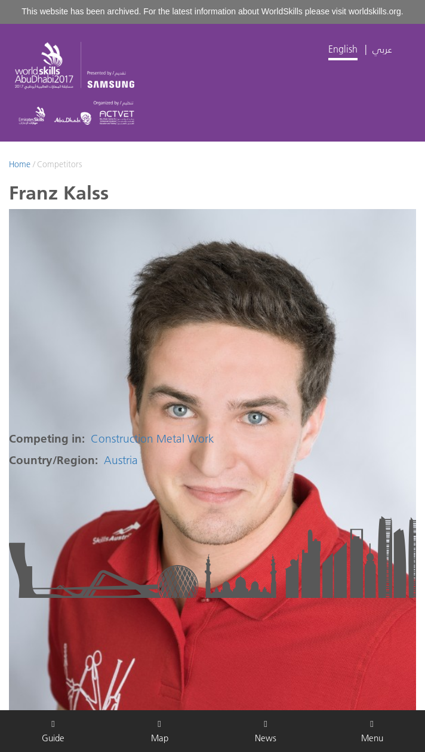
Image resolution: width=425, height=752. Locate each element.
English (343, 49)
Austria (121, 460)
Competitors (59, 164)
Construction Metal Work (152, 439)
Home (19, 164)
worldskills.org (375, 11)
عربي (382, 49)
